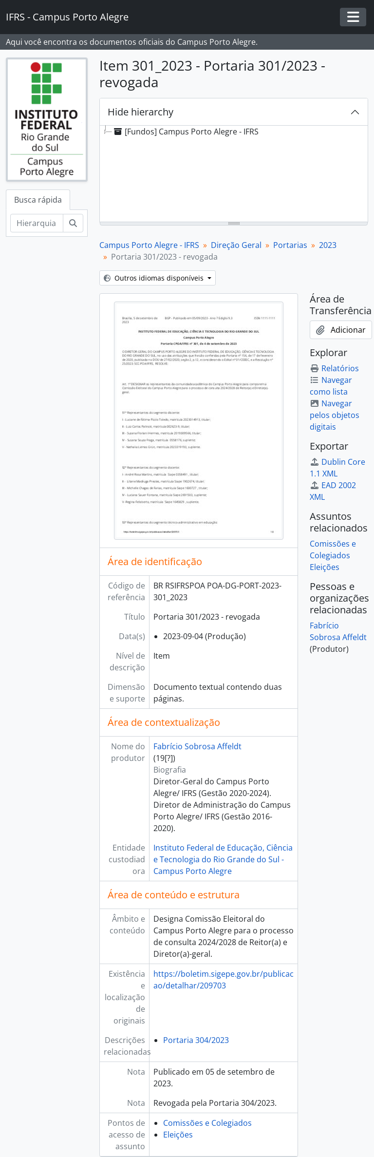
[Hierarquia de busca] (36, 223)
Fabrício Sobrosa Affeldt (197, 746)
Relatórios (334, 368)
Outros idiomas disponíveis (155, 278)
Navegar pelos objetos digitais (334, 415)
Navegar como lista (331, 386)
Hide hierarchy (140, 111)
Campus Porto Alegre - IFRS (149, 245)
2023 (328, 245)
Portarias (290, 245)
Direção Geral (236, 245)
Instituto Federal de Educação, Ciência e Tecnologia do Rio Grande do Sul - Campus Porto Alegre (223, 859)
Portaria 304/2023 (196, 1040)
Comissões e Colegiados (207, 1123)
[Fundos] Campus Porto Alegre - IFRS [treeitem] (185, 131)
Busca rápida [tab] (38, 199)
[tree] (234, 174)
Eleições (178, 1134)
